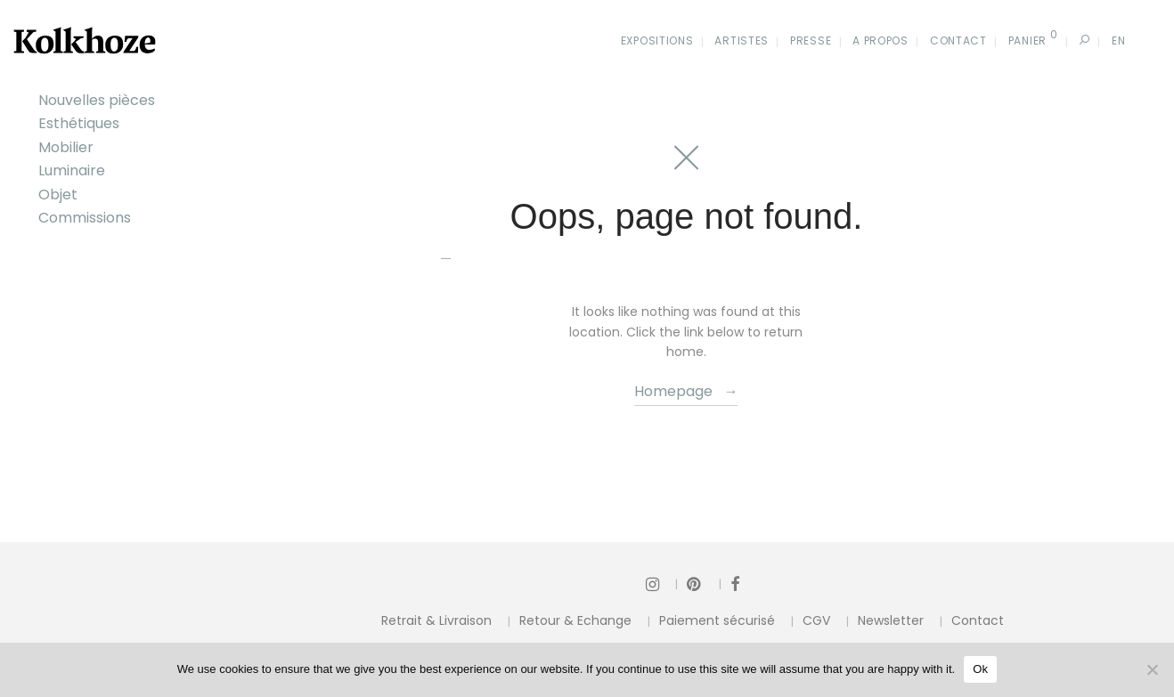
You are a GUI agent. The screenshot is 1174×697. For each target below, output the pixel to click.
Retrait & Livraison (436, 620)
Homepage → (686, 391)
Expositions (657, 40)
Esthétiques (78, 123)
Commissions (84, 217)
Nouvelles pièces (96, 100)
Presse (810, 40)
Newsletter (891, 620)
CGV (816, 620)
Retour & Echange (575, 620)
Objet (57, 194)
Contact (958, 40)
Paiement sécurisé (717, 620)
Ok (980, 669)
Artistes (741, 40)
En (1118, 40)
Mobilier (66, 147)
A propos (880, 40)
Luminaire (71, 170)
